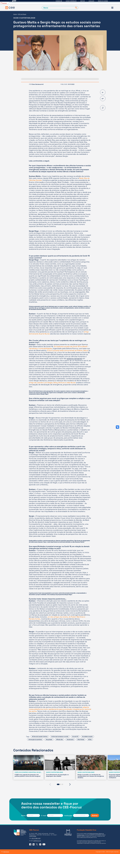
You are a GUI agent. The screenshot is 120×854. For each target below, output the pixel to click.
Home (15, 14)
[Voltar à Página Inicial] (10, 7)
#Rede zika (59, 739)
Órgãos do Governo (103, 1)
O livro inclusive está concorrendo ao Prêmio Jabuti (67, 350)
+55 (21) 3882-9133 (35, 838)
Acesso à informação (71, 1)
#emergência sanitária (35, 739)
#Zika (90, 739)
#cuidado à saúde (87, 736)
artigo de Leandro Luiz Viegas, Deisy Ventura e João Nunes (52, 382)
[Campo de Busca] (58, 7)
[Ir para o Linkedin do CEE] (34, 844)
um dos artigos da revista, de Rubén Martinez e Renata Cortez (57, 618)
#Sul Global (81, 739)
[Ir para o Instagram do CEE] (40, 844)
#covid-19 (75, 736)
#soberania (70, 739)
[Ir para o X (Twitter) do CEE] (37, 844)
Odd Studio (6, 851)
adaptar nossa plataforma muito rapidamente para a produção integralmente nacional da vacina (60, 709)
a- (103, 92)
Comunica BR (59, 1)
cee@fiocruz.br (37, 840)
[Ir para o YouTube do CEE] (44, 844)
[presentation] (50, 784)
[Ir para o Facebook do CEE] (30, 844)
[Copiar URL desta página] (102, 108)
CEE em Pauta (22, 14)
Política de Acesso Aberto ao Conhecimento (90, 834)
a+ (103, 98)
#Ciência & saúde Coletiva (39, 736)
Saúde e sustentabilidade (24, 18)
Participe (82, 1)
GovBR (14, 1)
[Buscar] (75, 7)
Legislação (91, 1)
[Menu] (112, 8)
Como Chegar (32, 836)
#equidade (49, 739)
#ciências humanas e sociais (59, 736)
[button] (58, 784)
